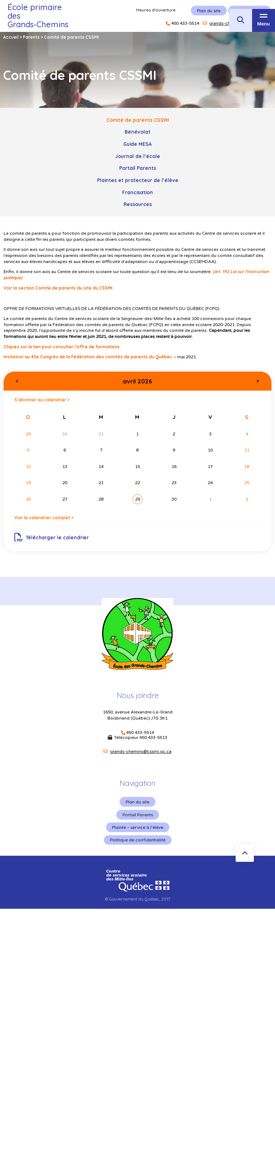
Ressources (138, 204)
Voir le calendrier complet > (43, 517)
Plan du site (137, 801)
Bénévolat (137, 132)
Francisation (137, 192)
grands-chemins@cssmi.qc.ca (141, 751)
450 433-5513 (153, 737)
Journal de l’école (137, 156)
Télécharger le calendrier (51, 537)
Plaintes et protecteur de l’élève (137, 180)
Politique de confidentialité (137, 839)
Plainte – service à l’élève (137, 827)
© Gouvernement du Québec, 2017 (137, 899)
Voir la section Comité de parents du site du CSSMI (58, 288)
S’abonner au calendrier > (41, 399)
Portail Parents (137, 168)
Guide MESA (137, 144)
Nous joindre (138, 695)
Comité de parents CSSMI (137, 120)
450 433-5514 (140, 732)
